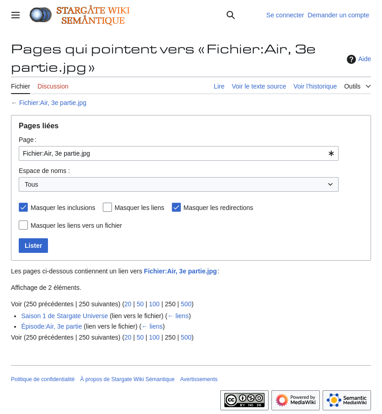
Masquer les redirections (219, 207)
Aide (358, 59)
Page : (28, 139)
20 (128, 304)
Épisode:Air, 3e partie (51, 326)
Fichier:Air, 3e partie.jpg (52, 102)
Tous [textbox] (31, 184)
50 (140, 304)
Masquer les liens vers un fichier (76, 225)
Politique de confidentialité (42, 379)
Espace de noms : (44, 170)
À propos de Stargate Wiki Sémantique (127, 379)
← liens (178, 316)
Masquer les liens (139, 207)
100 (154, 304)
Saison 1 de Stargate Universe (64, 316)
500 (186, 304)
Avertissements (199, 379)
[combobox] (179, 153)
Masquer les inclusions (63, 207)
